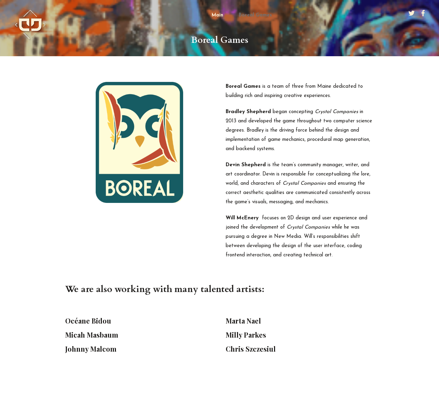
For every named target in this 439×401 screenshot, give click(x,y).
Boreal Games (255, 15)
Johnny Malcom (91, 348)
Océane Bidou (88, 320)
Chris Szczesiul (251, 348)
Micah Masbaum (91, 334)
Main (217, 15)
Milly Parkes (246, 334)
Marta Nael (243, 320)
